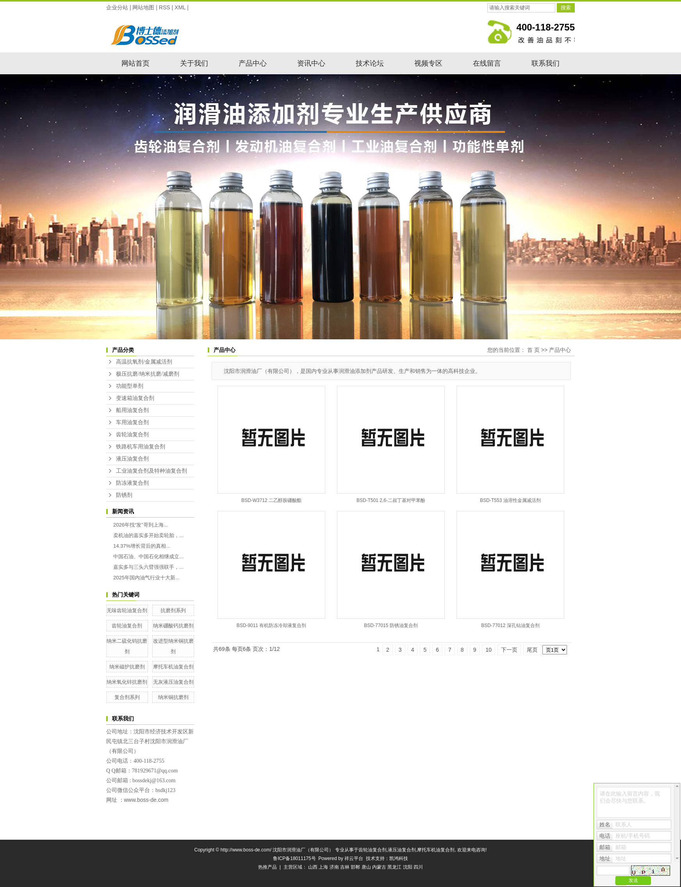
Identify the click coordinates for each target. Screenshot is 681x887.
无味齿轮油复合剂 (127, 610)
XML (180, 7)
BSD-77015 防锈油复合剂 (390, 625)
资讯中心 (311, 63)
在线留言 (487, 63)
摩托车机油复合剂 (173, 667)
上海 (323, 867)
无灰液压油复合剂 (173, 682)
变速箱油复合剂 (135, 398)
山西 (312, 867)
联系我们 (545, 63)
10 (488, 650)
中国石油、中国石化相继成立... (148, 556)
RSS (164, 7)
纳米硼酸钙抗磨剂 (173, 626)
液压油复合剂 (132, 459)
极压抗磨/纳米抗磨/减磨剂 (147, 374)
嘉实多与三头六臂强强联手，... (148, 567)
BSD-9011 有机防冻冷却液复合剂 (272, 625)
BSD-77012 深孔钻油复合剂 (510, 625)
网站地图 (143, 7)
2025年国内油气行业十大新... (146, 578)
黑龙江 (394, 867)
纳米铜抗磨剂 (173, 697)
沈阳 (407, 867)
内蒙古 (379, 867)
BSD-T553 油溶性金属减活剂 (510, 500)
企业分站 (117, 7)
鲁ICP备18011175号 (294, 858)
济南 (334, 867)
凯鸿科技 (398, 858)
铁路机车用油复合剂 (140, 447)
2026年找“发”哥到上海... (140, 525)
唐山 (366, 867)
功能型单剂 (129, 386)
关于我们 (194, 63)
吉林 (344, 867)
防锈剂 (124, 495)
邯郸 (355, 867)
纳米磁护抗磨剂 (127, 667)
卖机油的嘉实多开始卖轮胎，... (148, 535)
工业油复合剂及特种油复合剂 (151, 471)
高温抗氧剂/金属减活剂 (144, 362)
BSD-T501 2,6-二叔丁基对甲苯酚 (391, 500)
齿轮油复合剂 (132, 434)
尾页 (532, 650)
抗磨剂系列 (173, 610)
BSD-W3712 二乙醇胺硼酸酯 (271, 500)
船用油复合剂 (132, 410)
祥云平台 (353, 858)
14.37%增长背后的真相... (141, 546)
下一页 (509, 650)
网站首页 (135, 63)
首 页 (533, 350)
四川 (418, 867)
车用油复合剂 (132, 422)
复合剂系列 (127, 697)
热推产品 (267, 867)
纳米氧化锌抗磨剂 (127, 682)
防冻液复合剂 (132, 483)
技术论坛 (370, 63)
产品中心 (253, 63)
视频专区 (428, 63)
